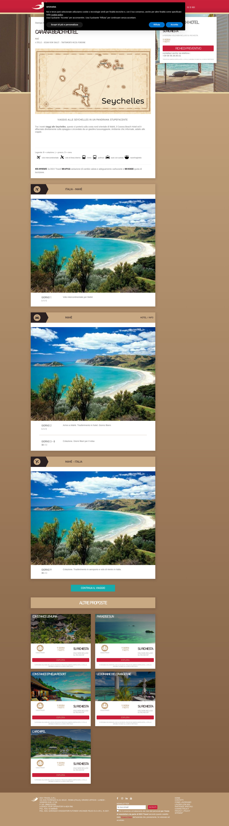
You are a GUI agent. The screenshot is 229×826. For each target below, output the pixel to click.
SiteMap (179, 813)
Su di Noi (191, 7)
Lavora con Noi (182, 804)
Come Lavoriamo (183, 802)
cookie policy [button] (57, 15)
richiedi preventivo (188, 48)
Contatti (179, 800)
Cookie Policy (182, 809)
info (151, 317)
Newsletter (123, 804)
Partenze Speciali (184, 807)
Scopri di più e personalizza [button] (64, 24)
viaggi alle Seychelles (55, 126)
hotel (143, 317)
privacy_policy (182, 811)
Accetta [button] (174, 24)
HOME (177, 798)
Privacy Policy (126, 817)
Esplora (60, 660)
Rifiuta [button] (157, 24)
